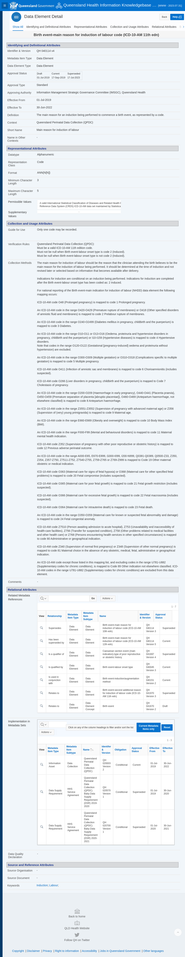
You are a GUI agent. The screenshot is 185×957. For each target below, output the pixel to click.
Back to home (39, 922)
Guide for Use (24, 229)
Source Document (26, 881)
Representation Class (25, 164)
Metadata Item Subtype (95, 616)
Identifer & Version (112, 749)
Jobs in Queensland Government (124, 936)
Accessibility (93, 936)
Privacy (51, 936)
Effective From (24, 100)
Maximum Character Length (26, 192)
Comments (22, 581)
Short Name (22, 130)
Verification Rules (26, 244)
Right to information (71, 936)
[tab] (18, 27)
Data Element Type (26, 65)
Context (19, 122)
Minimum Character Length (28, 182)
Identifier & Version (26, 50)
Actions (114, 598)
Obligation (127, 749)
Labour (60, 888)
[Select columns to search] (50, 598)
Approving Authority (27, 92)
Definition (20, 115)
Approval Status (24, 73)
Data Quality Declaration (23, 855)
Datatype (21, 154)
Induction (48, 888)
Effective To (22, 107)
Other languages (157, 936)
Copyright (22, 936)
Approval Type (23, 85)
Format (20, 172)
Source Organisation (23, 872)
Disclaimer (37, 936)
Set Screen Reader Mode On (44, 951)
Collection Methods (27, 262)
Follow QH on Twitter (144, 922)
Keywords (21, 888)
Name (109, 616)
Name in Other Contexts (24, 139)
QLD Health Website (91, 922)
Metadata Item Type (27, 58)
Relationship (61, 616)
